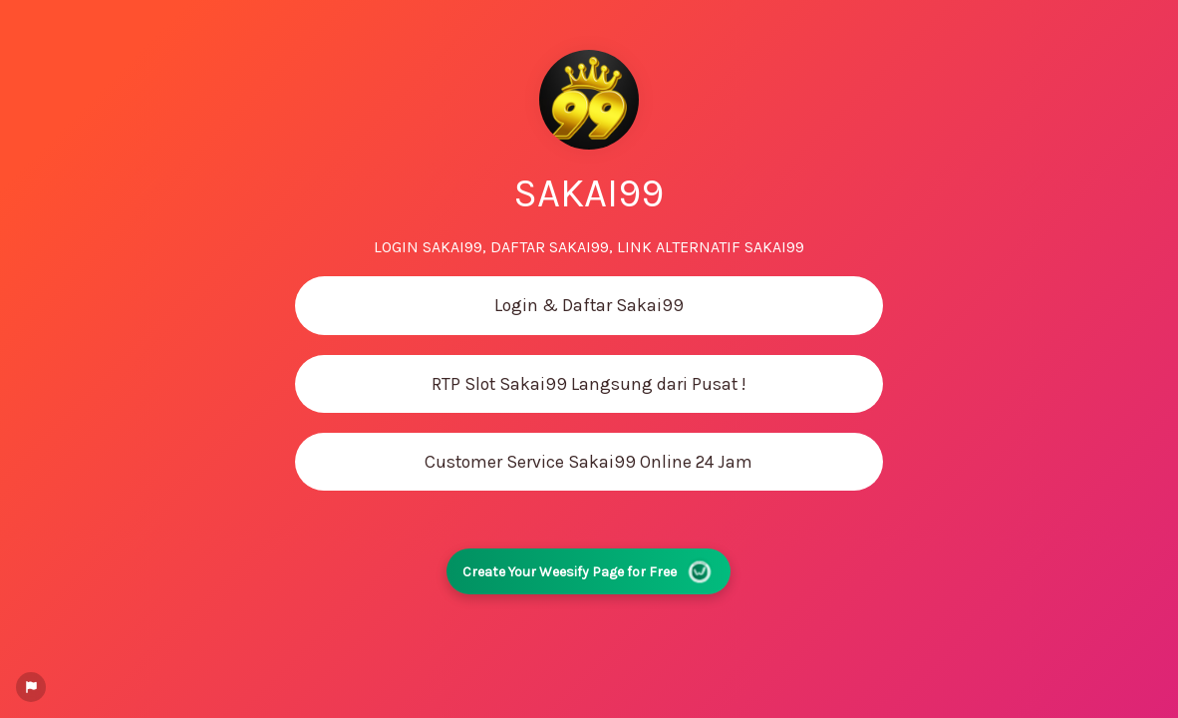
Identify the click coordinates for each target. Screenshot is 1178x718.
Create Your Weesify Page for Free (589, 571)
